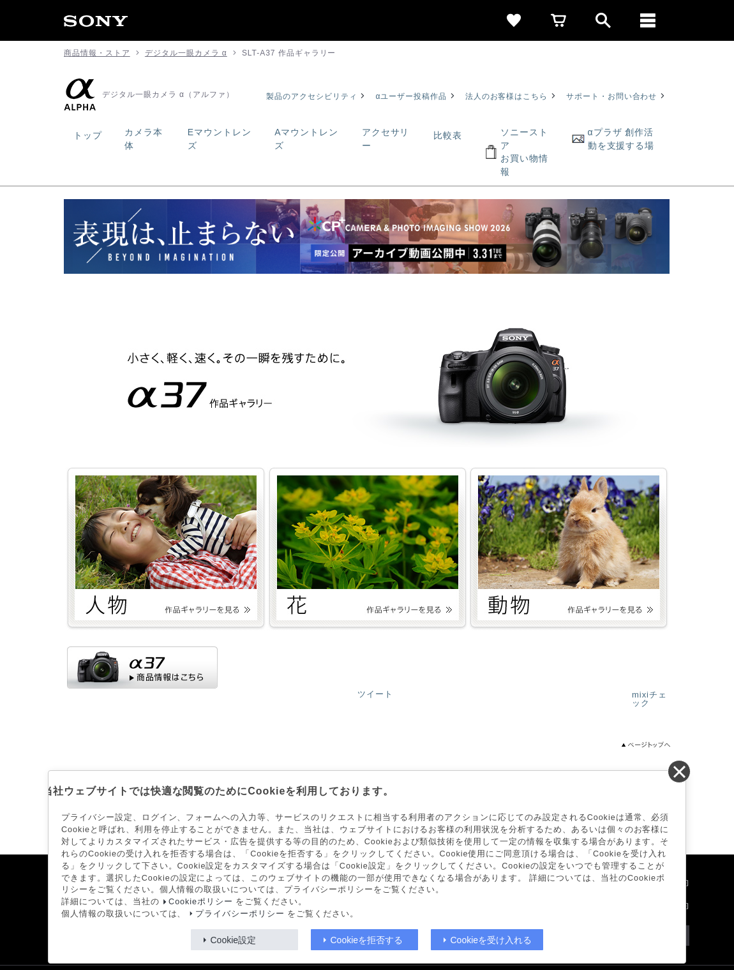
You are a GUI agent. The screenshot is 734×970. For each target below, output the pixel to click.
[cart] (558, 20)
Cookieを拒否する (367, 940)
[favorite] (513, 20)
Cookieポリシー (201, 901)
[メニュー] (647, 20)
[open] (603, 20)
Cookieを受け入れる (491, 940)
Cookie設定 (234, 940)
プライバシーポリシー (240, 913)
